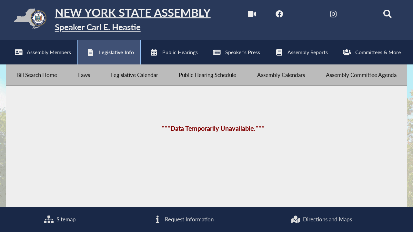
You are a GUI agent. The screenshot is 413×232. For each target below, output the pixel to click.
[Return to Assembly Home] (108, 20)
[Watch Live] (252, 15)
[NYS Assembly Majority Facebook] (279, 15)
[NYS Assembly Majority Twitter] (306, 15)
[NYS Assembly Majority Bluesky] (360, 15)
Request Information (183, 219)
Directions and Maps (321, 219)
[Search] (387, 15)
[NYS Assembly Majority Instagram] (333, 15)
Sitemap (60, 219)
